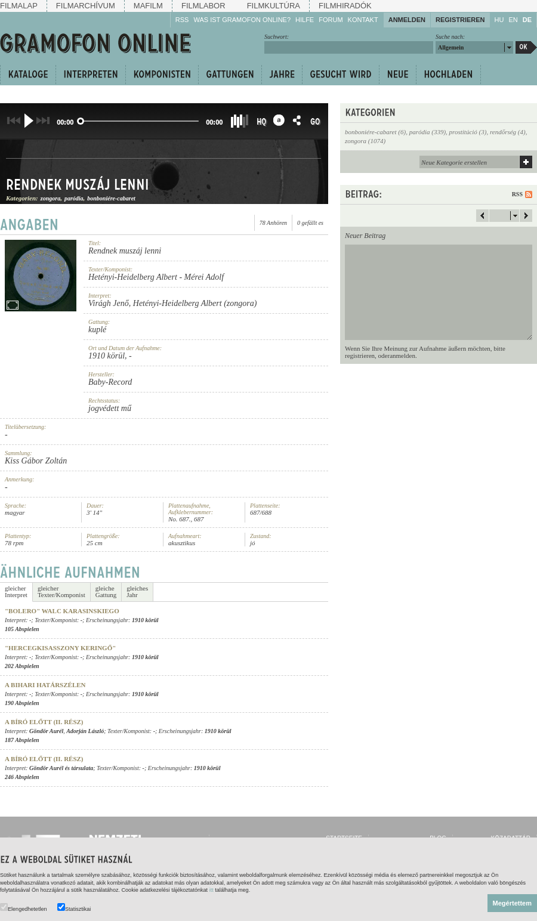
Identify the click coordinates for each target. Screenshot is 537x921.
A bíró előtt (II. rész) (44, 721)
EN (512, 19)
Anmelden (406, 19)
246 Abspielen (22, 777)
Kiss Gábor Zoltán (36, 460)
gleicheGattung (105, 591)
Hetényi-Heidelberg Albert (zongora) (195, 303)
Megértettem (512, 903)
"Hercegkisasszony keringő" (60, 647)
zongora (50, 198)
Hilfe (304, 19)
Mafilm (148, 5)
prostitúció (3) (468, 131)
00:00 (65, 122)
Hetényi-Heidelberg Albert (132, 277)
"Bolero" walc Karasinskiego (62, 610)
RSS (182, 19)
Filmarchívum (85, 5)
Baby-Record (110, 382)
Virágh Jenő (108, 303)
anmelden (402, 355)
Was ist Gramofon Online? (242, 19)
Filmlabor (203, 5)
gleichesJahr (137, 591)
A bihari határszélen (45, 684)
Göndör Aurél (46, 731)
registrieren (360, 355)
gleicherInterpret (16, 591)
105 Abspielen (22, 629)
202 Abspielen (22, 666)
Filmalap (19, 5)
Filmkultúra (273, 5)
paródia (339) (427, 131)
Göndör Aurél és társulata (61, 768)
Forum (330, 19)
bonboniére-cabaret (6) (375, 131)
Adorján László (85, 731)
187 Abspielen (22, 740)
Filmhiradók (345, 5)
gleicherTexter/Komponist (61, 591)
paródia (74, 198)
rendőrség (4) (508, 131)
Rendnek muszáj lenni (77, 184)
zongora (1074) (365, 140)
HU (499, 19)
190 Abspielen (22, 703)
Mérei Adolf (204, 277)
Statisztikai (74, 907)
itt (211, 890)
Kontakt (363, 19)
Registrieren (460, 19)
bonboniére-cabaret (111, 198)
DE (527, 19)
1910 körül (106, 355)
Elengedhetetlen (23, 907)
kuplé (97, 329)
